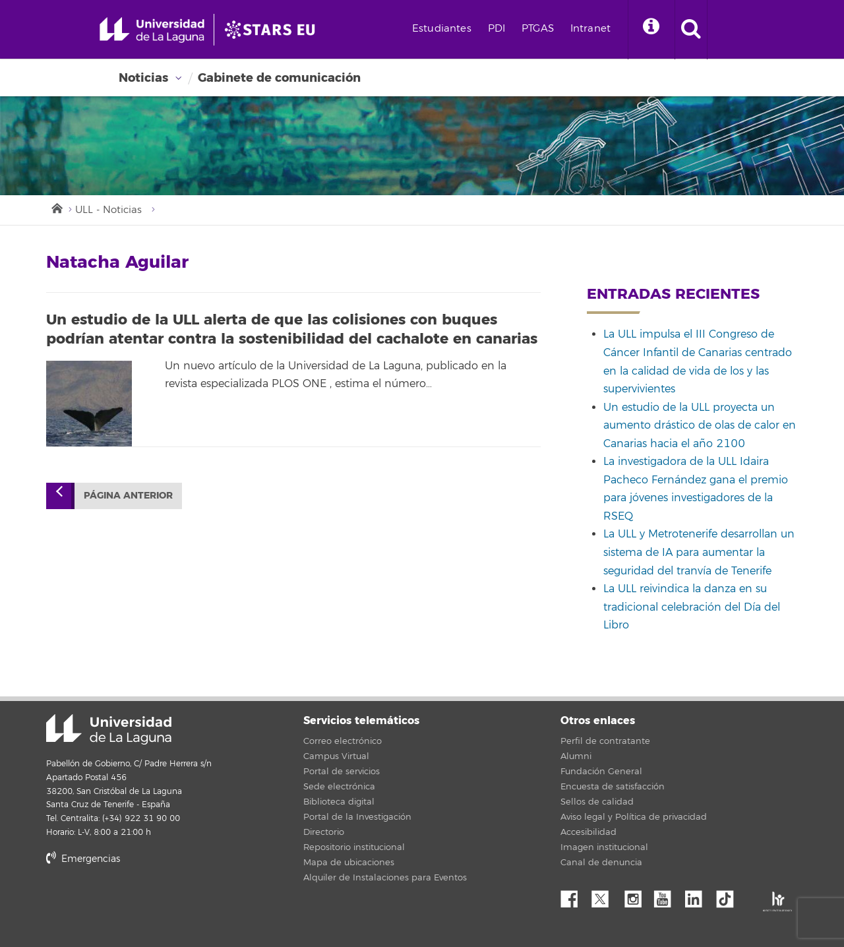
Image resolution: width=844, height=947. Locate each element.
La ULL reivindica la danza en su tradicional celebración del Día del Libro (691, 607)
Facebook (574, 895)
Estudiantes (441, 28)
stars (145, 903)
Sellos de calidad (597, 802)
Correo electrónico (342, 741)
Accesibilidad (588, 832)
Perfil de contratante (605, 741)
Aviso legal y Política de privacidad (633, 817)
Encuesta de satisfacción (612, 786)
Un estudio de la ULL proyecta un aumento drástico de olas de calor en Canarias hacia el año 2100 (699, 425)
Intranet (590, 28)
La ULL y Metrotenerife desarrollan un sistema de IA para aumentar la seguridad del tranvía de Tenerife (699, 552)
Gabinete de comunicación (279, 78)
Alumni (575, 756)
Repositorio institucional (354, 847)
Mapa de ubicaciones (348, 862)
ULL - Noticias (108, 210)
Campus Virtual (336, 756)
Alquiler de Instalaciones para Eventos (385, 877)
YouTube (667, 895)
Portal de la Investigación (357, 817)
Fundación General (601, 771)
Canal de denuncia (601, 862)
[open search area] (691, 29)
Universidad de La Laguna (108, 729)
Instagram (636, 895)
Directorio (323, 832)
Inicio (56, 207)
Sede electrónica (339, 786)
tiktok (729, 895)
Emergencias (83, 859)
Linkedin (698, 895)
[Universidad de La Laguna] (273, 30)
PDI (496, 28)
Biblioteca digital (339, 802)
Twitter (605, 895)
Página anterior (128, 495)
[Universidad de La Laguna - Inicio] (156, 30)
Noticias (143, 78)
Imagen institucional (604, 847)
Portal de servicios (341, 771)
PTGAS (538, 28)
